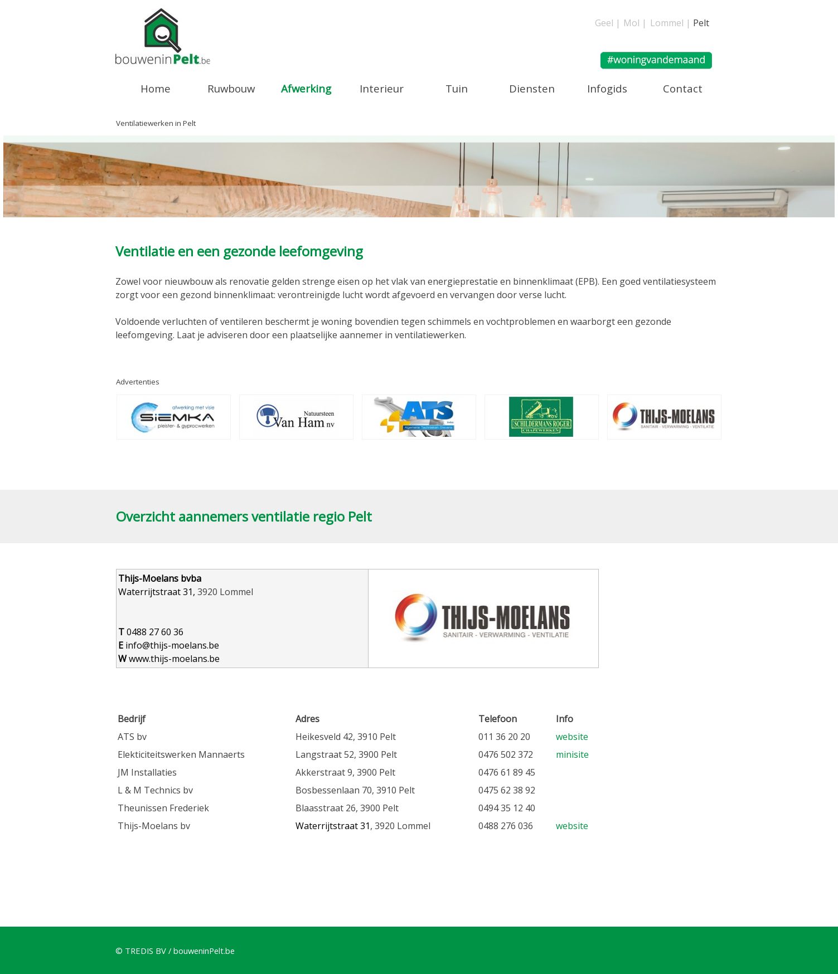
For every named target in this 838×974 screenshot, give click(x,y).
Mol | (635, 23)
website (572, 736)
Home (156, 88)
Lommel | (670, 23)
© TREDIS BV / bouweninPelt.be (175, 950)
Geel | (608, 23)
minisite (572, 754)
